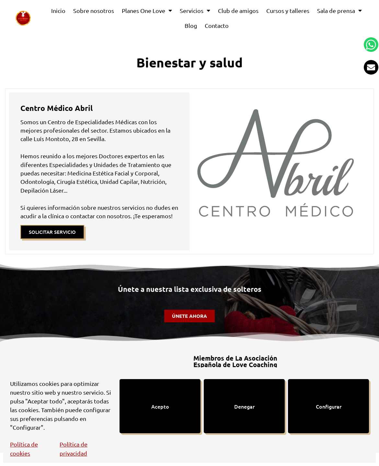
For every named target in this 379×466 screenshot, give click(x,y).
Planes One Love (147, 11)
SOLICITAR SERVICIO (52, 232)
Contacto (217, 25)
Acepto (160, 406)
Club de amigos (238, 10)
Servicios (195, 11)
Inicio (58, 10)
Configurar (328, 406)
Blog (191, 25)
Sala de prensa (339, 11)
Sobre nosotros (93, 10)
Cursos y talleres (287, 10)
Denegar (244, 406)
